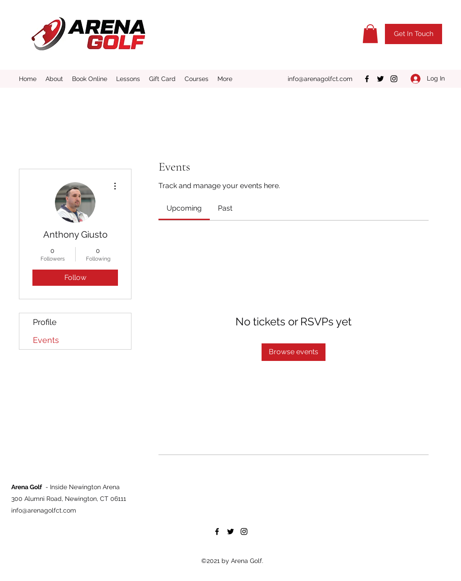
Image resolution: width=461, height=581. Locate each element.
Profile (45, 322)
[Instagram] (393, 78)
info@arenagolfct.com (320, 78)
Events (46, 340)
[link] (184, 208)
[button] (370, 33)
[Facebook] (366, 78)
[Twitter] (380, 78)
